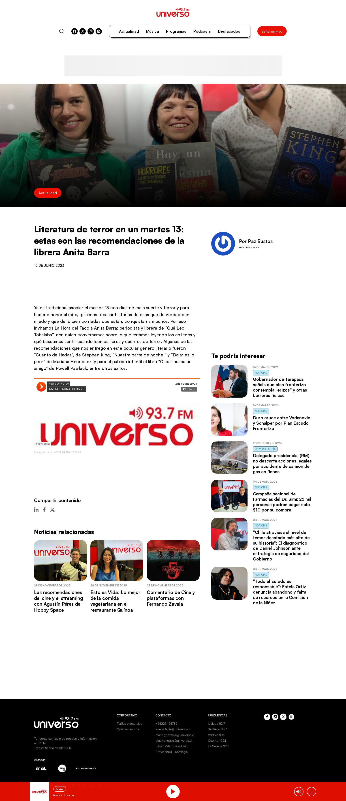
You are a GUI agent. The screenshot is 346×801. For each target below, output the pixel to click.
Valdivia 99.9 (216, 735)
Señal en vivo (271, 31)
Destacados (229, 31)
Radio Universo (43, 452)
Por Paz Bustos (256, 241)
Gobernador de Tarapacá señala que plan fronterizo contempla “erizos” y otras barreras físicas (280, 387)
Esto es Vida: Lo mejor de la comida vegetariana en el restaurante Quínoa (115, 601)
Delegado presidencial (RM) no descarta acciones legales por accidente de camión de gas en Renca (282, 463)
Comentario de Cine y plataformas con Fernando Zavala (171, 598)
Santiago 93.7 (217, 729)
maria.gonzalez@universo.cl (175, 735)
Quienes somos (128, 729)
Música (152, 31)
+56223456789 (166, 723)
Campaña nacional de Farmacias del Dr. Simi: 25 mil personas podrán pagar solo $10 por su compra (282, 502)
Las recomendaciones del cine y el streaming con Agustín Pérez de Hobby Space (58, 601)
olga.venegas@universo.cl (174, 740)
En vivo (60, 789)
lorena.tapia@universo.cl (173, 729)
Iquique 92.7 (216, 723)
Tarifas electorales (129, 723)
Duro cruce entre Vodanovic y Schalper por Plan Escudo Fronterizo (281, 423)
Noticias (261, 372)
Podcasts (202, 31)
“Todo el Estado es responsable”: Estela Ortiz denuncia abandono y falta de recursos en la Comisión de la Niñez (280, 592)
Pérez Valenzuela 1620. (172, 746)
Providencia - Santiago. (172, 752)
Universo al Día (265, 449)
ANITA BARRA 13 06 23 (67, 452)
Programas (176, 31)
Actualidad (129, 31)
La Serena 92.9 (218, 746)
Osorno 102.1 (217, 740)
